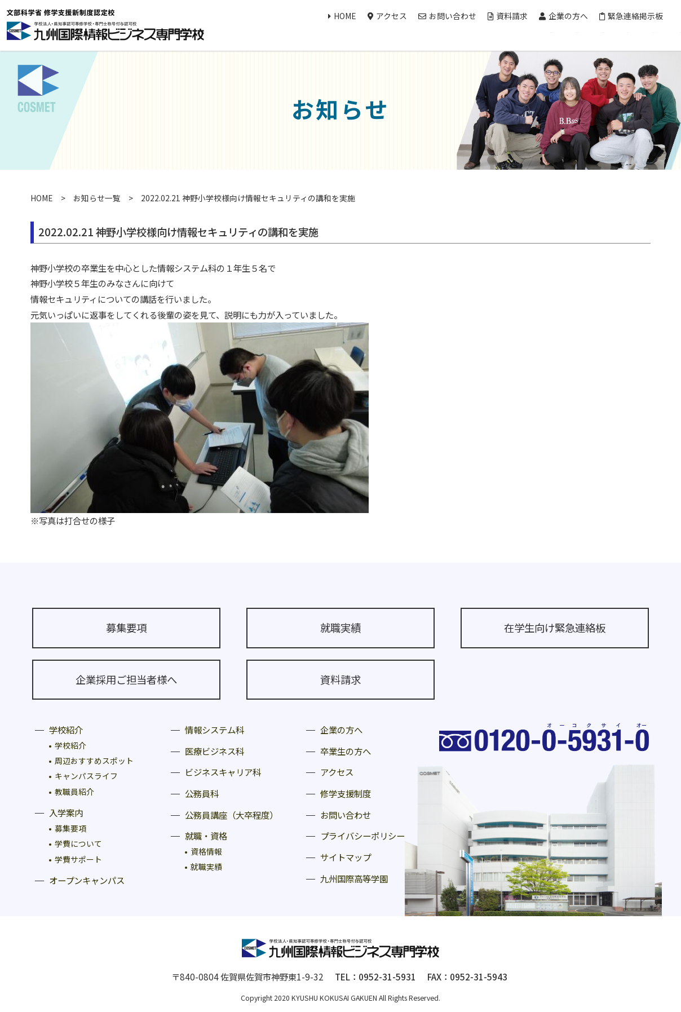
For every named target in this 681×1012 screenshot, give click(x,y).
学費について (78, 843)
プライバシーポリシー (362, 835)
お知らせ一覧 (97, 198)
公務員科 (202, 793)
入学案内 (66, 812)
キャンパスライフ (86, 775)
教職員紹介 (74, 791)
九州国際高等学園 (354, 878)
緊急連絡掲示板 (631, 15)
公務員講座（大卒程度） (231, 814)
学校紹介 (66, 729)
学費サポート (78, 859)
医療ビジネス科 (214, 751)
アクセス (387, 15)
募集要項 (126, 627)
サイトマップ (345, 857)
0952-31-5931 (387, 976)
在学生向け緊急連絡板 (554, 627)
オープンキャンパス (87, 880)
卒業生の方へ (345, 751)
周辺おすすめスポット (94, 760)
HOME (342, 15)
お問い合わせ (447, 15)
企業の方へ (563, 15)
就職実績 (340, 627)
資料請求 (508, 15)
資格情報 (206, 851)
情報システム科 (214, 729)
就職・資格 (206, 835)
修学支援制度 (345, 793)
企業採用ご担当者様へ (126, 679)
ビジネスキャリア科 (223, 772)
